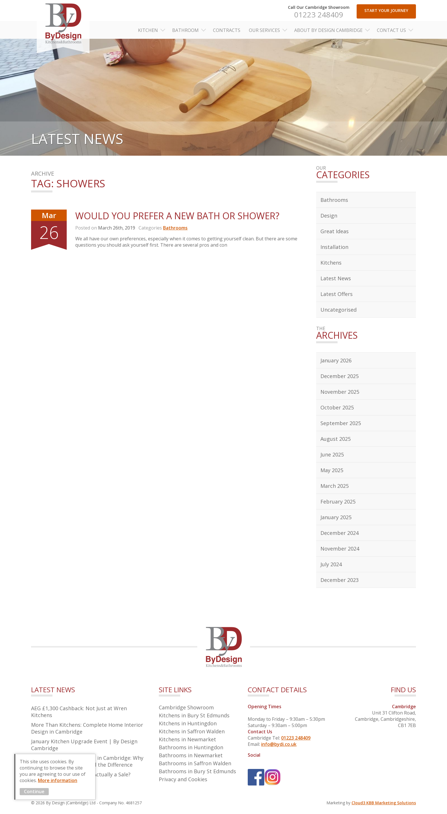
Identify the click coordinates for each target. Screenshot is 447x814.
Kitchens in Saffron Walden (192, 731)
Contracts (226, 30)
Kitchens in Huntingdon (188, 723)
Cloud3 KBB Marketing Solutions (383, 802)
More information (57, 780)
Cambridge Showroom (186, 707)
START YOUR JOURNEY (386, 10)
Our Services (264, 30)
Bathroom (185, 30)
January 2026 (335, 360)
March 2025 (334, 485)
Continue (34, 791)
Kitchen (148, 30)
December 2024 (339, 532)
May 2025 (331, 470)
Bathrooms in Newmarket (191, 755)
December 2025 (339, 376)
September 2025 (340, 423)
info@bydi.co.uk (278, 744)
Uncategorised (338, 309)
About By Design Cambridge (328, 30)
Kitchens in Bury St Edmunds (194, 715)
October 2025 (337, 407)
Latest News (335, 278)
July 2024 (331, 564)
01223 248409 (318, 14)
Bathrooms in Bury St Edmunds (197, 771)
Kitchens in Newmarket (187, 739)
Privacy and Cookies (183, 779)
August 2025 (335, 438)
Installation (334, 246)
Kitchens (331, 262)
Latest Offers (336, 294)
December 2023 (339, 580)
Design (328, 215)
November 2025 (339, 391)
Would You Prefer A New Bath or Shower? (177, 216)
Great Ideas (334, 231)
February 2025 (337, 501)
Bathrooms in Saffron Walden (195, 763)
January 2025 (335, 517)
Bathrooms (175, 228)
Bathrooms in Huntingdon (191, 747)
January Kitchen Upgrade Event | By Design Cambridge (84, 745)
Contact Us (391, 30)
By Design (63, 26)
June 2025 (332, 454)
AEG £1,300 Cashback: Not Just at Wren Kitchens (79, 711)
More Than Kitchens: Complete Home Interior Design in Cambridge (87, 728)
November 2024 (339, 548)
